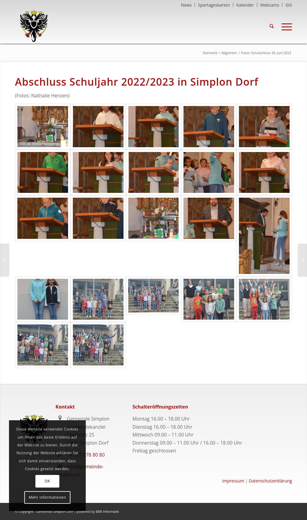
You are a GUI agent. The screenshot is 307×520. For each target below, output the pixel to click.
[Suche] (272, 26)
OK (47, 481)
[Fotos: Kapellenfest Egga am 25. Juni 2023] (4, 260)
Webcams (269, 5)
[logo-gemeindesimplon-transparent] (33, 26)
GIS (288, 5)
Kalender (245, 5)
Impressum (233, 481)
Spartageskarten (214, 5)
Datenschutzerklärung (270, 481)
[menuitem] (186, 5)
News (186, 5)
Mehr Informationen (47, 497)
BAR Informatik (107, 511)
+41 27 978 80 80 (86, 455)
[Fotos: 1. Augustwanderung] (302, 260)
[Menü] (285, 26)
